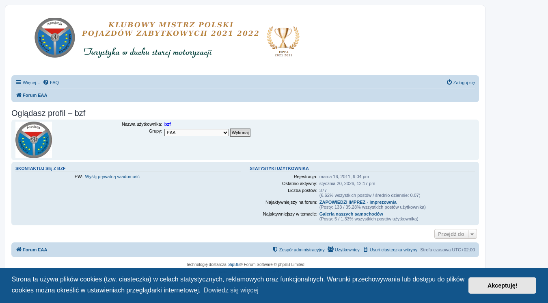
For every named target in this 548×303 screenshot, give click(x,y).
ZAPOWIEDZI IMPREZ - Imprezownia (358, 202)
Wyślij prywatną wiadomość (112, 176)
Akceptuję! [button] (503, 285)
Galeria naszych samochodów (351, 213)
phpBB (234, 264)
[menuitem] (51, 82)
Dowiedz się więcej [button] (231, 290)
